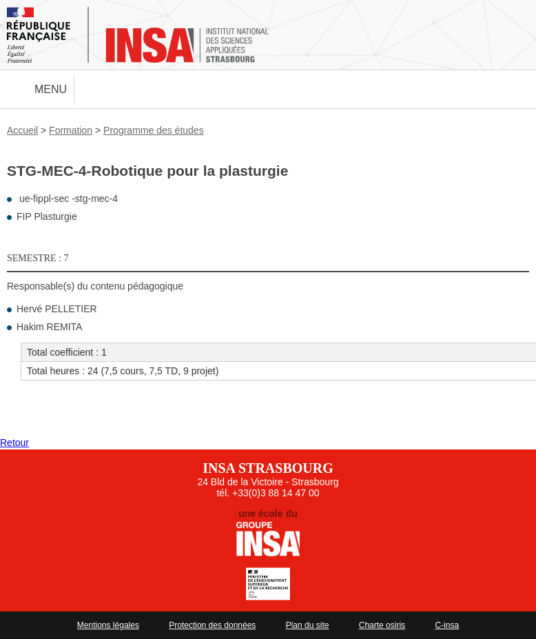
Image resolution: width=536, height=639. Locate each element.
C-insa (447, 625)
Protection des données (212, 625)
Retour (14, 442)
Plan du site (307, 625)
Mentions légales (108, 625)
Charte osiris (382, 625)
